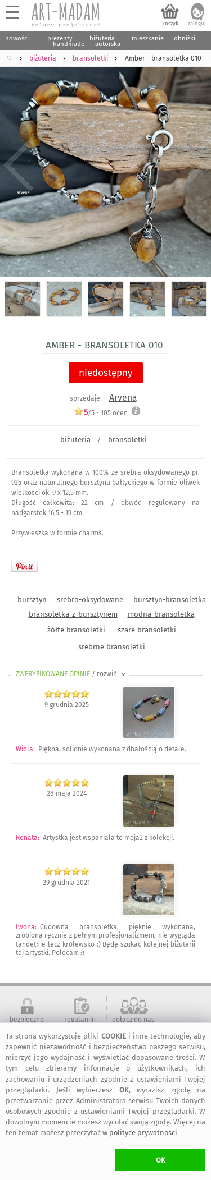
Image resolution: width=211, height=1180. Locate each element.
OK (160, 1160)
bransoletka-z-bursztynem (73, 614)
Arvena (123, 397)
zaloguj (197, 23)
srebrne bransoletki (111, 646)
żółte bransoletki (76, 630)
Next (192, 166)
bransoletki (127, 439)
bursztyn (32, 599)
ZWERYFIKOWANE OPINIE (71, 674)
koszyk (170, 23)
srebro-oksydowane (90, 599)
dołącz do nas (133, 1019)
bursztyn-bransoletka (169, 599)
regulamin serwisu (80, 1023)
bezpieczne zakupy (27, 1023)
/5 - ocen (101, 412)
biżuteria (75, 439)
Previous (18, 166)
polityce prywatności (143, 1132)
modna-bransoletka (161, 614)
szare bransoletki (147, 630)
